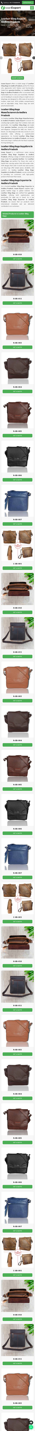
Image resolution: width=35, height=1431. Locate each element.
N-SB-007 (17, 519)
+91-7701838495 (14, 3)
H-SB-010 (17, 254)
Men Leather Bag (18, 27)
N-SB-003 (17, 343)
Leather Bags (10, 26)
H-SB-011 (17, 298)
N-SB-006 (17, 475)
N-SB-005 (17, 431)
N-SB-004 (17, 387)
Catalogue (28, 2)
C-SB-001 (17, 564)
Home (3, 25)
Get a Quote (17, 78)
